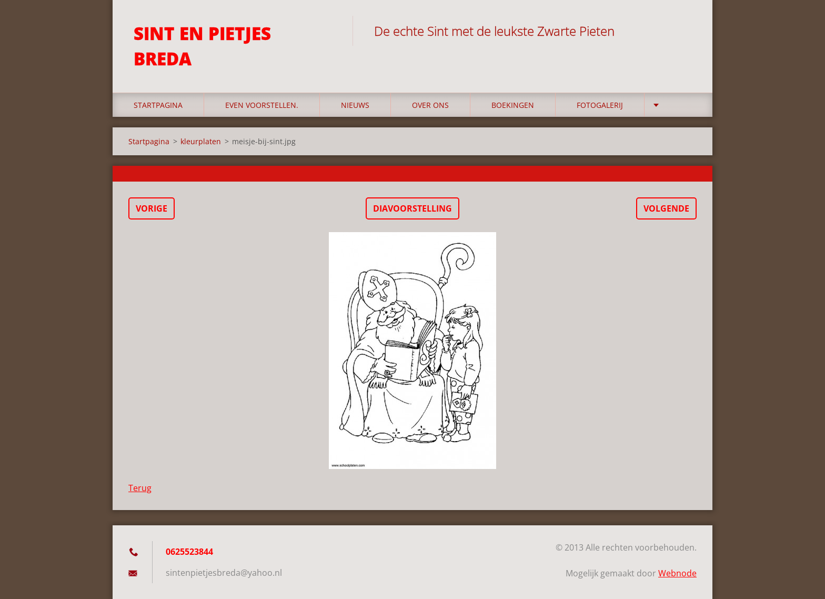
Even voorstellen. (261, 105)
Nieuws (355, 105)
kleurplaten (200, 141)
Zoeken (685, 30)
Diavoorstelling (412, 208)
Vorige (151, 208)
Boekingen (512, 105)
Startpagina (158, 105)
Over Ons (430, 105)
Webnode (677, 573)
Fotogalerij (600, 105)
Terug (140, 488)
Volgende (666, 208)
